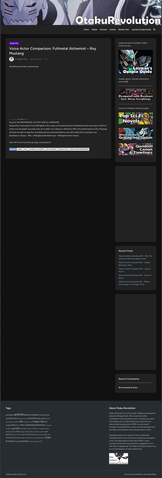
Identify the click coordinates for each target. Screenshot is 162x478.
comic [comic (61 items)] (48, 418)
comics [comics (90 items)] (15, 422)
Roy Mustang (51, 149)
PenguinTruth (122, 416)
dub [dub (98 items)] (45, 422)
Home (86, 29)
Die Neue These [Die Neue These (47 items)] (28, 422)
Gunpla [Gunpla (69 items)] (34, 428)
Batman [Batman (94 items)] (16, 418)
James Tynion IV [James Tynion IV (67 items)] (11, 432)
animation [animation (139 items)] (10, 415)
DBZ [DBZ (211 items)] (21, 421)
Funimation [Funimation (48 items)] (48, 425)
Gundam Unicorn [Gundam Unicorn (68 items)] (26, 428)
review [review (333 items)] (24, 441)
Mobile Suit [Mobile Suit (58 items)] (46, 434)
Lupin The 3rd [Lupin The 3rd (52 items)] (17, 434)
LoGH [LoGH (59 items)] (41, 432)
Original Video (12, 119)
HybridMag (151, 474)
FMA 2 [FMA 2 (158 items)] (23, 425)
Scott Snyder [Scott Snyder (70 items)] (32, 441)
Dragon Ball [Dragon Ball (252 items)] (38, 421)
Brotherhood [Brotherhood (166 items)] (34, 418)
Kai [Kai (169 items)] (18, 431)
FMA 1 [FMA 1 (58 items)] (18, 425)
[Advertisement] (136, 204)
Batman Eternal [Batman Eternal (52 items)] (23, 418)
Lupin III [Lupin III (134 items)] (9, 434)
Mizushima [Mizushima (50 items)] (40, 434)
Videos (94, 29)
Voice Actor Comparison (78, 149)
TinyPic (27, 119)
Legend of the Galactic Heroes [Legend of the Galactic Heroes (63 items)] (29, 432)
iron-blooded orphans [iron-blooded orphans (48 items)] (43, 428)
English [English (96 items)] (8, 425)
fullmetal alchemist (36, 149)
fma (25, 149)
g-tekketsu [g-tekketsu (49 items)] (9, 428)
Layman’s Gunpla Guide (141, 29)
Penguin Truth (22, 59)
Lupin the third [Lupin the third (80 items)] (26, 434)
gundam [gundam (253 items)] (16, 428)
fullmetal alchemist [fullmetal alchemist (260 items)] (35, 425)
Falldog (140, 413)
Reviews (103, 29)
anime (20, 149)
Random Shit (123, 29)
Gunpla (113, 29)
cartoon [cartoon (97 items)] (43, 418)
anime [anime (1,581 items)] (19, 414)
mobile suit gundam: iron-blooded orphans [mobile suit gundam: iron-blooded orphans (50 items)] (32, 438)
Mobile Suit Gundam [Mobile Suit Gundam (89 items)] (13, 438)
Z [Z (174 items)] (41, 441)
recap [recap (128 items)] (18, 441)
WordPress (139, 474)
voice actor (62, 149)
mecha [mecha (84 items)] (34, 434)
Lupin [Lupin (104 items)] (46, 432)
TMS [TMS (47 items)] (39, 441)
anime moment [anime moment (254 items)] (31, 414)
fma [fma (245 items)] (13, 425)
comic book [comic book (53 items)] (9, 422)
